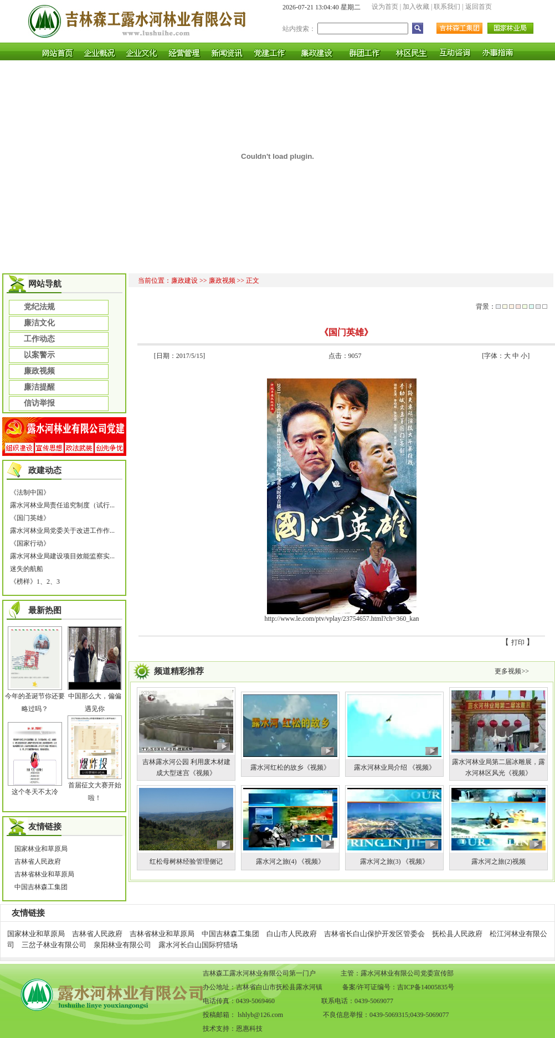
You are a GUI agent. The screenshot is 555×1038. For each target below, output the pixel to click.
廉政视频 (39, 370)
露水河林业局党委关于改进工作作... (62, 530)
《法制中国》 (30, 492)
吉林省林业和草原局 (44, 874)
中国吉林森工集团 (41, 887)
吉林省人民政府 (37, 861)
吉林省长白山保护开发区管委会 (374, 934)
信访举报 (39, 402)
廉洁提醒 (39, 386)
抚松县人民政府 (457, 934)
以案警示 (39, 354)
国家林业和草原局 (41, 849)
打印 (518, 642)
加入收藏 (416, 7)
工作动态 (39, 338)
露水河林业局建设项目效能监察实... (62, 556)
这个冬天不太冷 (35, 792)
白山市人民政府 (291, 934)
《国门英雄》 (30, 518)
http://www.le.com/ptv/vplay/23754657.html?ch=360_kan (342, 618)
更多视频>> (512, 671)
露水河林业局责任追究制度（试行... (62, 505)
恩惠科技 (249, 1028)
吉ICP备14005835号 (425, 987)
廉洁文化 (39, 322)
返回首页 (478, 7)
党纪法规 (39, 306)
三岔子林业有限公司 (54, 945)
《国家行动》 (30, 543)
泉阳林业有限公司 (122, 945)
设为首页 (385, 7)
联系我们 (447, 7)
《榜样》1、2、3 (35, 581)
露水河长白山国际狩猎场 (198, 945)
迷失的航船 (26, 569)
